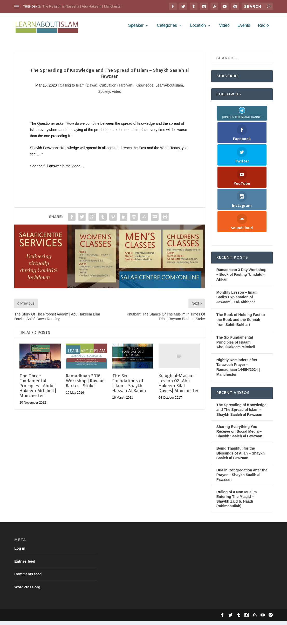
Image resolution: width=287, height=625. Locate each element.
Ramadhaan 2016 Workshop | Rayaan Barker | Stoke (85, 384)
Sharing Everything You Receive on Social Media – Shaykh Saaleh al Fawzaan (239, 435)
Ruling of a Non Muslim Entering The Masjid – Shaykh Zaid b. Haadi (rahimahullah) (236, 503)
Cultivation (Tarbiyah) (116, 89)
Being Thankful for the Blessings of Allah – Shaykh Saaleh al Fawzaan (240, 456)
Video (224, 29)
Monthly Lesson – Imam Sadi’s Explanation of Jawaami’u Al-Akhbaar (237, 301)
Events (243, 29)
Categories (167, 29)
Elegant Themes (49, 619)
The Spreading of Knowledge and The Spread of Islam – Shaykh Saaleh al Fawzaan (241, 413)
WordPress (93, 619)
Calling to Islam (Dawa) (78, 89)
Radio (263, 29)
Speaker (136, 29)
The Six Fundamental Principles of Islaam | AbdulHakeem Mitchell (235, 346)
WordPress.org (27, 591)
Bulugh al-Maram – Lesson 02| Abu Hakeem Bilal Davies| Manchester (179, 387)
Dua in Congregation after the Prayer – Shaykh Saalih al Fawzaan (242, 478)
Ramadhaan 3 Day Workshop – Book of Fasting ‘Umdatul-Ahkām (241, 278)
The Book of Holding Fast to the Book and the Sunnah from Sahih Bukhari (240, 323)
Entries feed (24, 565)
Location (198, 29)
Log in (19, 552)
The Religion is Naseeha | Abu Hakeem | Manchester (81, 6)
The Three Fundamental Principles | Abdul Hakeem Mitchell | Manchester (37, 390)
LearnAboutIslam (169, 89)
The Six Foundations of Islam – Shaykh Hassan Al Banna (129, 387)
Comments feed (28, 578)
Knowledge (144, 89)
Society (104, 95)
